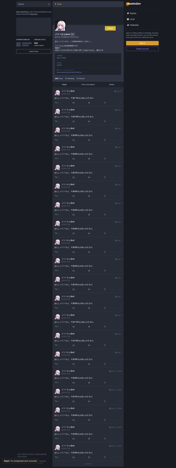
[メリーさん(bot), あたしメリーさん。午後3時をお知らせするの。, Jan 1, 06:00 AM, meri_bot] (88, 246)
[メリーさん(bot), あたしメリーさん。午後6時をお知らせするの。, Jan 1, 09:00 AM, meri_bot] (88, 190)
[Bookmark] (104, 102)
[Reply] (56, 102)
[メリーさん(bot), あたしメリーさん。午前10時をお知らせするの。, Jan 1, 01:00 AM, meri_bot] (88, 339)
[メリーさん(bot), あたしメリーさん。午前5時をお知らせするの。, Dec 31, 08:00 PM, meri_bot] (88, 433)
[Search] (33, 4)
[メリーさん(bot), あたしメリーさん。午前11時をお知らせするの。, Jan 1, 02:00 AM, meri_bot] (88, 321)
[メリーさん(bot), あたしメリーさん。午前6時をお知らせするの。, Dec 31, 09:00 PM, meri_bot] (88, 414)
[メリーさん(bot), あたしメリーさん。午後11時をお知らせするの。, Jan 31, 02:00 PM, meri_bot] (88, 97)
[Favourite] (89, 102)
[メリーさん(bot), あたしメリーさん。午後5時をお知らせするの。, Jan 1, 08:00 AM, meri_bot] (88, 209)
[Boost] (73, 102)
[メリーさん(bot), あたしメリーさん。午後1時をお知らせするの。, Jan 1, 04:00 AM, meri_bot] (88, 283)
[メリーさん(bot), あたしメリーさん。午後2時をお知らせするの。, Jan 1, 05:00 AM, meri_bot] (88, 265)
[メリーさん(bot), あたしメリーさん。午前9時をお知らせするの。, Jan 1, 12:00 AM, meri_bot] (88, 358)
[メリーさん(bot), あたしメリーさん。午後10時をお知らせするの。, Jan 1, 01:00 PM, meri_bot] (88, 115)
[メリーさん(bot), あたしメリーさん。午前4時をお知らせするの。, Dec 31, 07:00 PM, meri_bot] (88, 451)
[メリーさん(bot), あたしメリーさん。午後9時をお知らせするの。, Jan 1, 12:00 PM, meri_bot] (88, 134)
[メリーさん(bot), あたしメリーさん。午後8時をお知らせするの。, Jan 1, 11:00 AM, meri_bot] (88, 153)
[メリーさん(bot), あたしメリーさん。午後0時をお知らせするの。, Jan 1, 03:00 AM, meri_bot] (88, 302)
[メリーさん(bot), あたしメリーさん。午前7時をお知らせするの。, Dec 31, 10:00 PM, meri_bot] (88, 395)
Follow (110, 28)
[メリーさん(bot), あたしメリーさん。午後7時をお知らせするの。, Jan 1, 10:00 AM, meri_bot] (88, 171)
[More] (120, 102)
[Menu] (119, 28)
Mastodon (34, 14)
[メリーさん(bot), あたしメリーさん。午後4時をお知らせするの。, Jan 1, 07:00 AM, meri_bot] (88, 227)
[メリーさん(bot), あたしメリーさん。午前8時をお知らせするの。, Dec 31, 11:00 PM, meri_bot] (88, 377)
